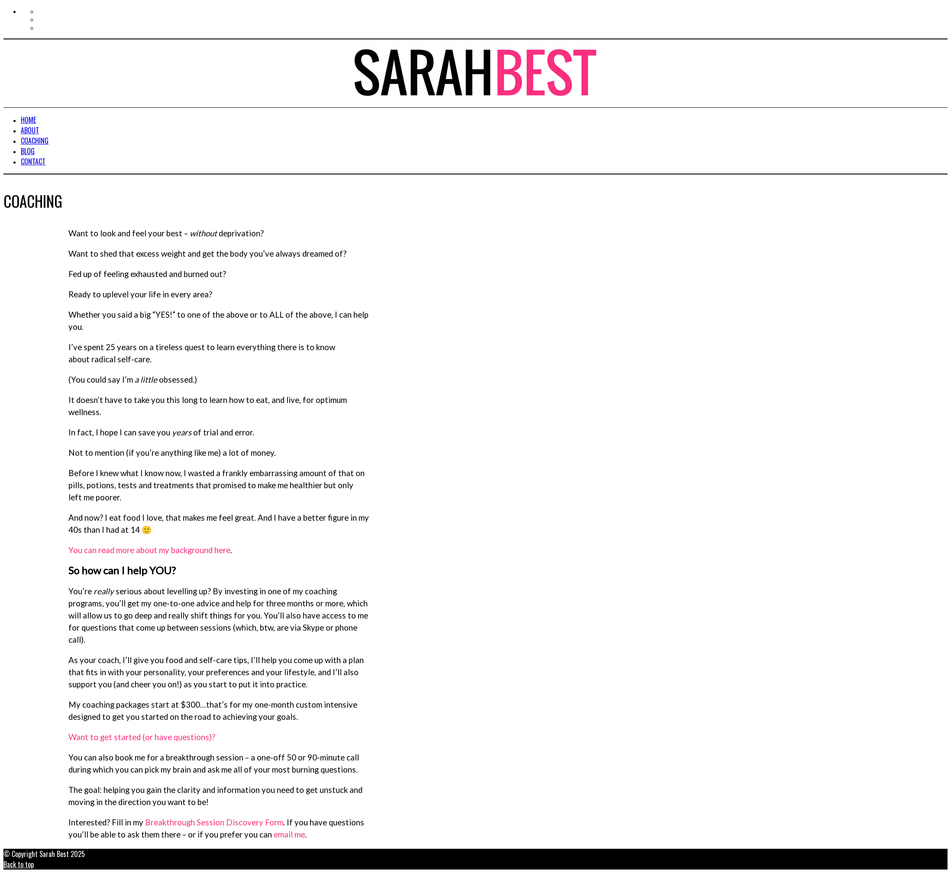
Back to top (18, 864)
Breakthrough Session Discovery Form (214, 822)
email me (289, 834)
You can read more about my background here (149, 550)
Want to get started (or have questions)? (141, 737)
